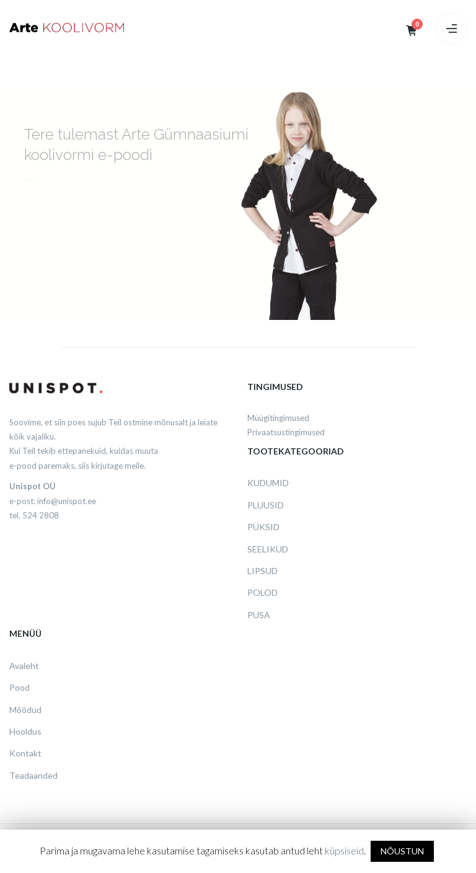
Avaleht (24, 665)
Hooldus (25, 731)
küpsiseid (344, 850)
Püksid (263, 526)
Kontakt (25, 753)
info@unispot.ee (66, 501)
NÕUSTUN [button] (402, 851)
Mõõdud (25, 709)
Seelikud (267, 549)
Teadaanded (33, 775)
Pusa (258, 614)
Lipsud (262, 570)
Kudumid (268, 482)
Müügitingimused (278, 418)
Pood (19, 687)
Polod (262, 592)
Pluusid (265, 505)
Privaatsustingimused (286, 432)
